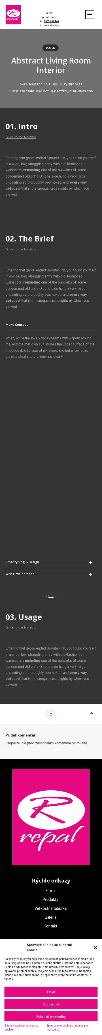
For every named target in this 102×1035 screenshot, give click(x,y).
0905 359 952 (51, 25)
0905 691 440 (51, 21)
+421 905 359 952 (54, 806)
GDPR (45, 849)
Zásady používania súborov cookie (21, 1027)
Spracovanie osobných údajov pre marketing (67, 1027)
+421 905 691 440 (54, 815)
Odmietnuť (51, 1004)
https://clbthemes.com (75, 91)
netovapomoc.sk (28, 849)
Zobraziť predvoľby (51, 1016)
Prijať (51, 992)
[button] (95, 947)
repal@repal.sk (54, 824)
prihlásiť (12, 557)
